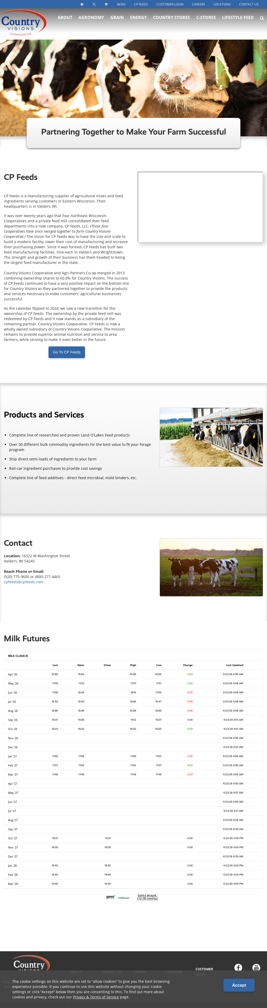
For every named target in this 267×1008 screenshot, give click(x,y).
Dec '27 (12, 856)
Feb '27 (12, 765)
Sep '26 (12, 720)
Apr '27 (12, 783)
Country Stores (171, 20)
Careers (198, 4)
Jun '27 (12, 802)
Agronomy (91, 20)
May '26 (13, 683)
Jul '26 (12, 701)
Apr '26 (12, 674)
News (121, 4)
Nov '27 (13, 847)
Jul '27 (12, 811)
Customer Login (170, 4)
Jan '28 (12, 865)
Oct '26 (12, 729)
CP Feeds (141, 4)
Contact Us (249, 4)
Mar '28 (13, 884)
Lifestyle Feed (238, 20)
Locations (222, 4)
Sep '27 (12, 829)
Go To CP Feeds (67, 352)
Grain (117, 20)
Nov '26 (13, 738)
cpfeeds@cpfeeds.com (23, 581)
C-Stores (206, 20)
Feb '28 (12, 875)
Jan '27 (12, 756)
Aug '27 (13, 820)
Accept (239, 985)
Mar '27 (13, 774)
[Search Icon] (262, 21)
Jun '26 (12, 692)
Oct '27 (12, 838)
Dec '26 (12, 747)
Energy (138, 20)
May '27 (13, 793)
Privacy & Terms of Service (96, 996)
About (65, 20)
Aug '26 (13, 711)
